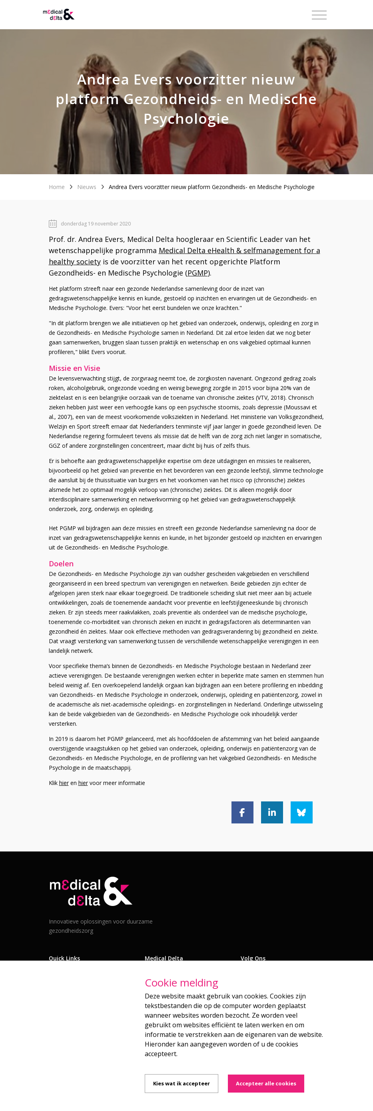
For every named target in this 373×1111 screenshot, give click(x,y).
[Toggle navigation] (319, 15)
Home (57, 187)
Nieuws (86, 187)
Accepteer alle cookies (266, 1083)
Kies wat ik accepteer (181, 1083)
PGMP (197, 273)
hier (64, 783)
